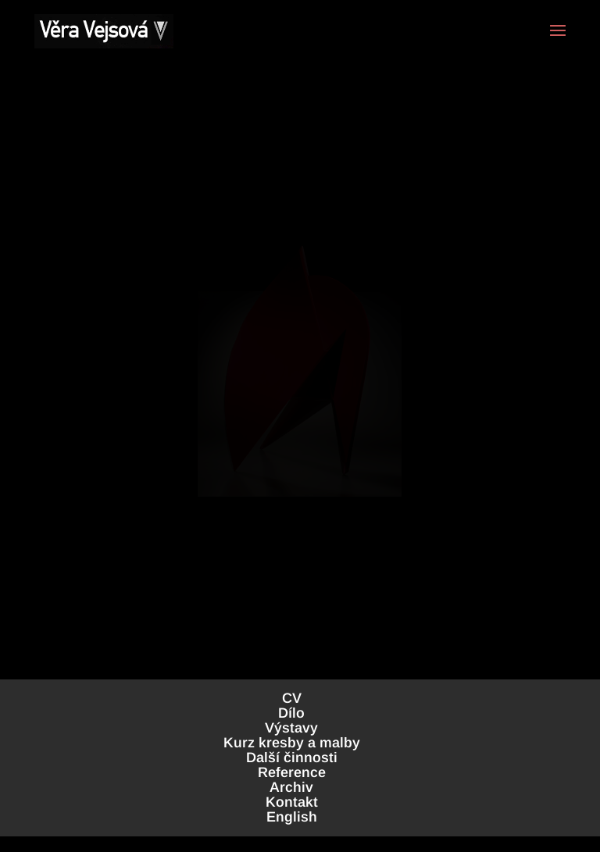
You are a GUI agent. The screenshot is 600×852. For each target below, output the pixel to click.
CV (292, 698)
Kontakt (292, 802)
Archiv (291, 787)
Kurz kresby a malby (291, 742)
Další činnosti (292, 757)
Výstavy (291, 728)
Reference (292, 772)
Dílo (291, 713)
